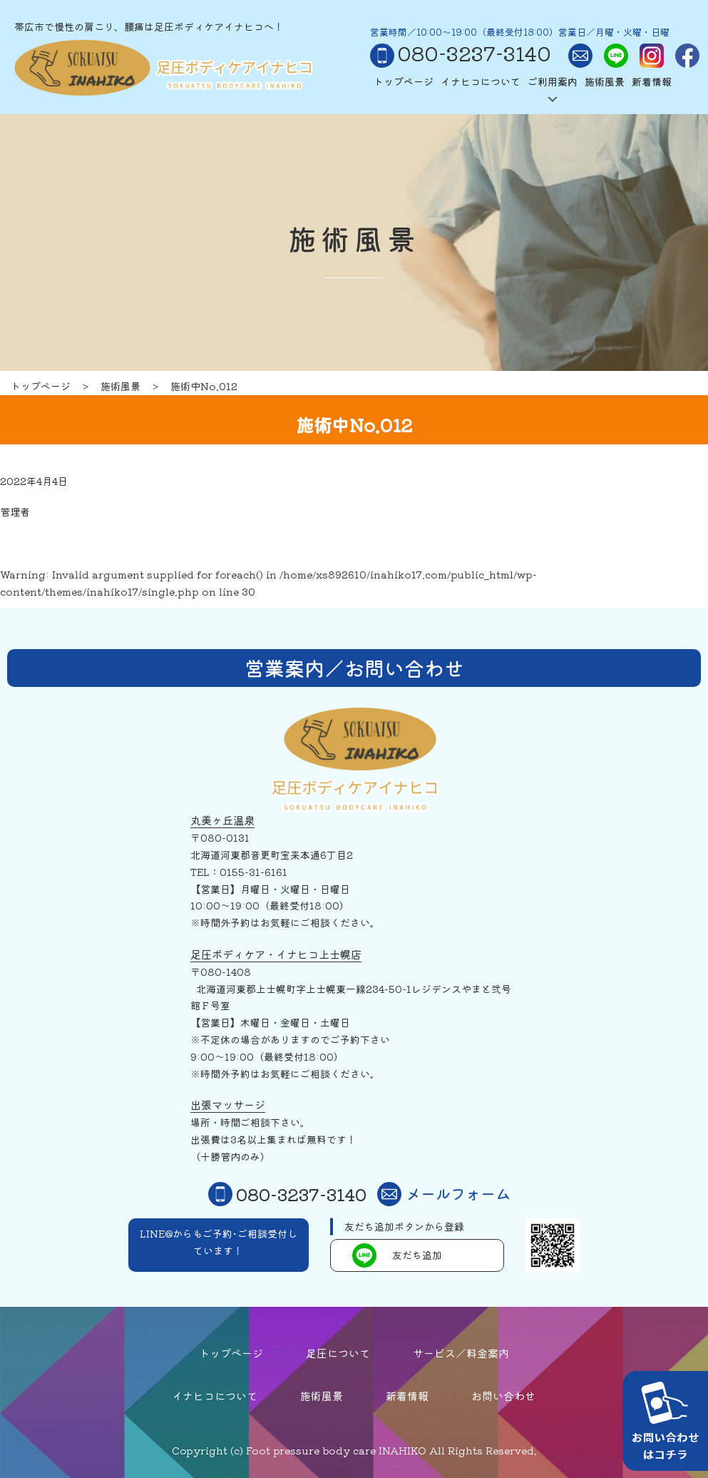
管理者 (15, 511)
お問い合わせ (503, 1395)
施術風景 (605, 81)
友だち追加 (397, 1255)
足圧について (338, 1352)
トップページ (403, 81)
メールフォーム (444, 1194)
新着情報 (652, 81)
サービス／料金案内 (461, 1352)
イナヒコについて (480, 81)
